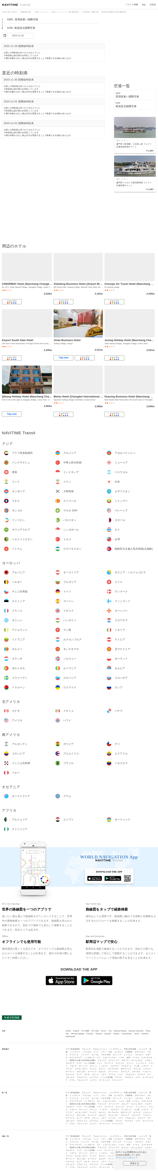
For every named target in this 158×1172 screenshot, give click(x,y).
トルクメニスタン (110, 1058)
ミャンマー (85, 1055)
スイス (79, 1063)
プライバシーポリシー (126, 1157)
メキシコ (95, 1074)
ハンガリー (103, 1066)
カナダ (87, 1074)
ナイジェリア (117, 1080)
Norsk (136, 1034)
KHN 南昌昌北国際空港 (21, 28)
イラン (103, 1052)
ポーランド (70, 1072)
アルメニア (86, 1049)
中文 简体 (95, 1031)
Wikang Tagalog (77, 1034)
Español (108, 1034)
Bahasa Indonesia (136, 1031)
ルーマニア (92, 1072)
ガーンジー (83, 1066)
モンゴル (95, 1055)
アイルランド (126, 1066)
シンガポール (89, 1058)
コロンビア (70, 1077)
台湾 (128, 1058)
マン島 (136, 1066)
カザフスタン (140, 1052)
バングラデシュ (115, 1049)
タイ (98, 1058)
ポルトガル (81, 1072)
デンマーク (109, 1063)
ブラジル (118, 1077)
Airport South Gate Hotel (17, 340)
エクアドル (93, 1077)
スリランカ (74, 1055)
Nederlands (70, 1037)
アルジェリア (82, 1080)
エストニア (120, 1063)
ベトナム (135, 1058)
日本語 (68, 1031)
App (144, 4)
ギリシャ (93, 1066)
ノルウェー (147, 1069)
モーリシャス (104, 1080)
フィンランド (141, 1063)
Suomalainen (127, 1034)
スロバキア (136, 1072)
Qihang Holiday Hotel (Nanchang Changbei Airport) (34, 396)
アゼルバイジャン (100, 1049)
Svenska (144, 1034)
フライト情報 (132, 4)
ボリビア (141, 1074)
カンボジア (118, 1052)
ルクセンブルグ (81, 1069)
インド (96, 1052)
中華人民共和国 (130, 1049)
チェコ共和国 (89, 1063)
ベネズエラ (128, 1077)
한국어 (103, 1031)
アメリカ (112, 1074)
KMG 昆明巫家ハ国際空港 (22, 19)
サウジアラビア (76, 1058)
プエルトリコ (82, 1077)
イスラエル (86, 1052)
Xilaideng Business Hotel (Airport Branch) (80, 284)
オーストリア (114, 1060)
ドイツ (99, 1063)
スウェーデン (113, 1072)
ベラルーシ (147, 1072)
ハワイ (120, 1074)
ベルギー (148, 1060)
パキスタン (139, 1055)
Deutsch (99, 1034)
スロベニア (125, 1072)
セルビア (102, 1072)
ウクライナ (70, 1074)
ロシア (79, 1074)
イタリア (145, 1066)
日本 (110, 1052)
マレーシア (117, 1055)
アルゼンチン (130, 1074)
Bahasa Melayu (120, 1031)
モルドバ (102, 1069)
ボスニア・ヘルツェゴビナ (132, 1060)
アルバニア (102, 1060)
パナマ (103, 1074)
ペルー (138, 1077)
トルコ (121, 1058)
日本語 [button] (153, 4)
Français (89, 1034)
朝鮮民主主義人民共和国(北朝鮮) (83, 1060)
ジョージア (142, 1049)
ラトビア (93, 1069)
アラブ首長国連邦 (73, 1049)
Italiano (116, 1034)
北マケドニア (126, 1069)
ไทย (110, 1031)
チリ (149, 1074)
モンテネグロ (113, 1069)
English (76, 1031)
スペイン (130, 1063)
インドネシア (75, 1052)
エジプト (93, 1080)
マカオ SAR (106, 1055)
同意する (134, 1163)
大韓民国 (128, 1052)
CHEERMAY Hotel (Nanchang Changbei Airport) (32, 284)
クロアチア (114, 1066)
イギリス (73, 1066)
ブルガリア (70, 1063)
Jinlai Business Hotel (67, 340)
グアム (72, 1080)
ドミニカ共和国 (106, 1077)
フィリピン (128, 1055)
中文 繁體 (85, 1031)
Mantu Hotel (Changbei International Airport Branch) (87, 396)
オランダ (137, 1069)
